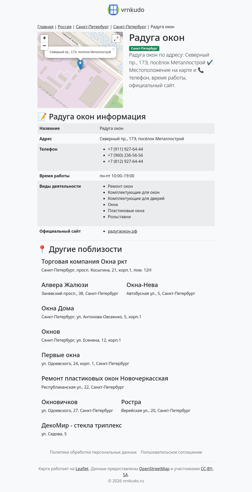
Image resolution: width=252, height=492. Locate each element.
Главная (45, 26)
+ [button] (44, 38)
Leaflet (82, 468)
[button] (116, 38)
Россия (65, 26)
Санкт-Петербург (92, 26)
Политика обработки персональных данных (93, 452)
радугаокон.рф (122, 231)
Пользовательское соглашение (171, 452)
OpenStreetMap (154, 468)
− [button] (44, 46)
